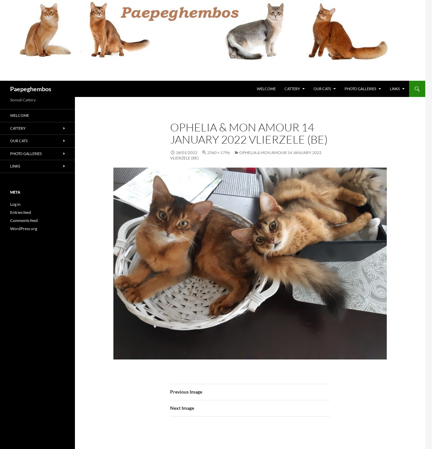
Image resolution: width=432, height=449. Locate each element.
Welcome (266, 88)
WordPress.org (23, 228)
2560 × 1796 (218, 152)
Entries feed (20, 212)
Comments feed (24, 220)
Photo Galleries (360, 88)
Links (395, 88)
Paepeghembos (30, 89)
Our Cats (322, 88)
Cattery (292, 88)
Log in (15, 204)
